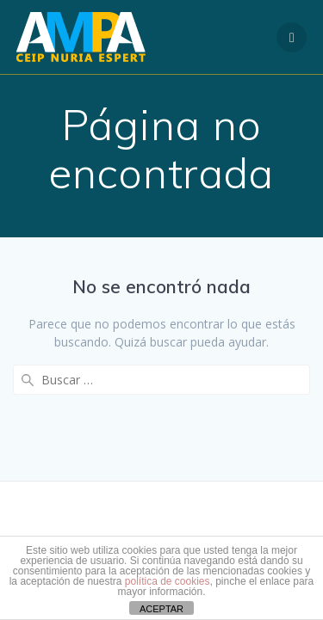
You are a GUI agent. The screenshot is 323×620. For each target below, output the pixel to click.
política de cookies (167, 581)
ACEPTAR (161, 609)
